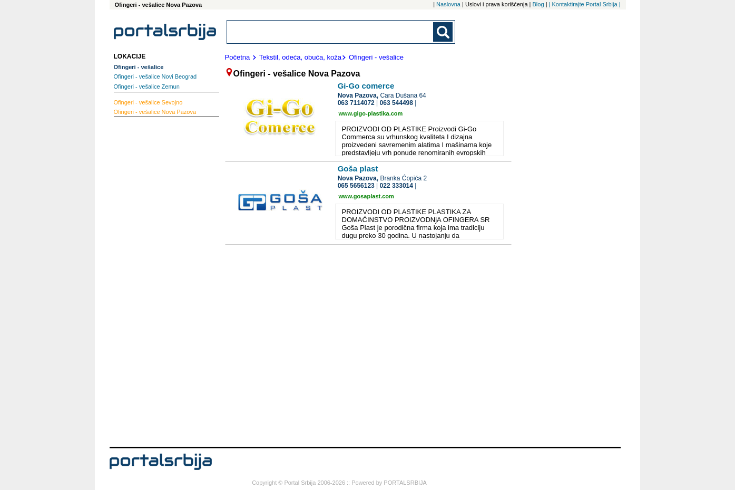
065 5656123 (356, 185)
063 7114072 (356, 103)
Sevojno (148, 102)
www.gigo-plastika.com (371, 113)
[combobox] (331, 32)
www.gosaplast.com (366, 196)
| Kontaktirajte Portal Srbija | (585, 4)
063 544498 (396, 103)
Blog (538, 4)
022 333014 (396, 185)
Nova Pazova (155, 112)
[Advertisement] (156, 280)
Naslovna (448, 4)
